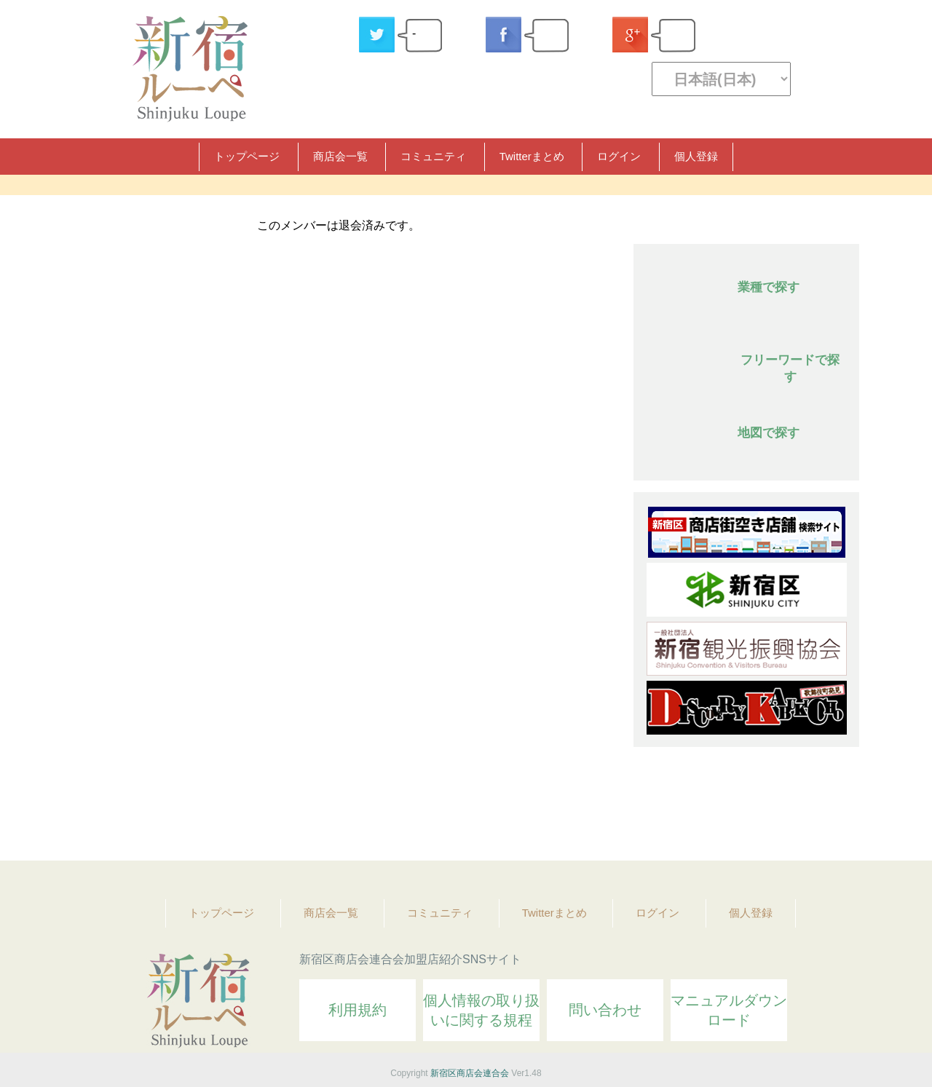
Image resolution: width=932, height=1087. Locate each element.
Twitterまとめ (531, 156)
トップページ (247, 156)
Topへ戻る (838, 809)
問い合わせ (605, 1010)
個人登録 (696, 156)
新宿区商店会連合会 (469, 1073)
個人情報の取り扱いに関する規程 (481, 1010)
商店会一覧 (340, 156)
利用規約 (357, 1010)
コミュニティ (433, 156)
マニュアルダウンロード (729, 1010)
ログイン (619, 156)
